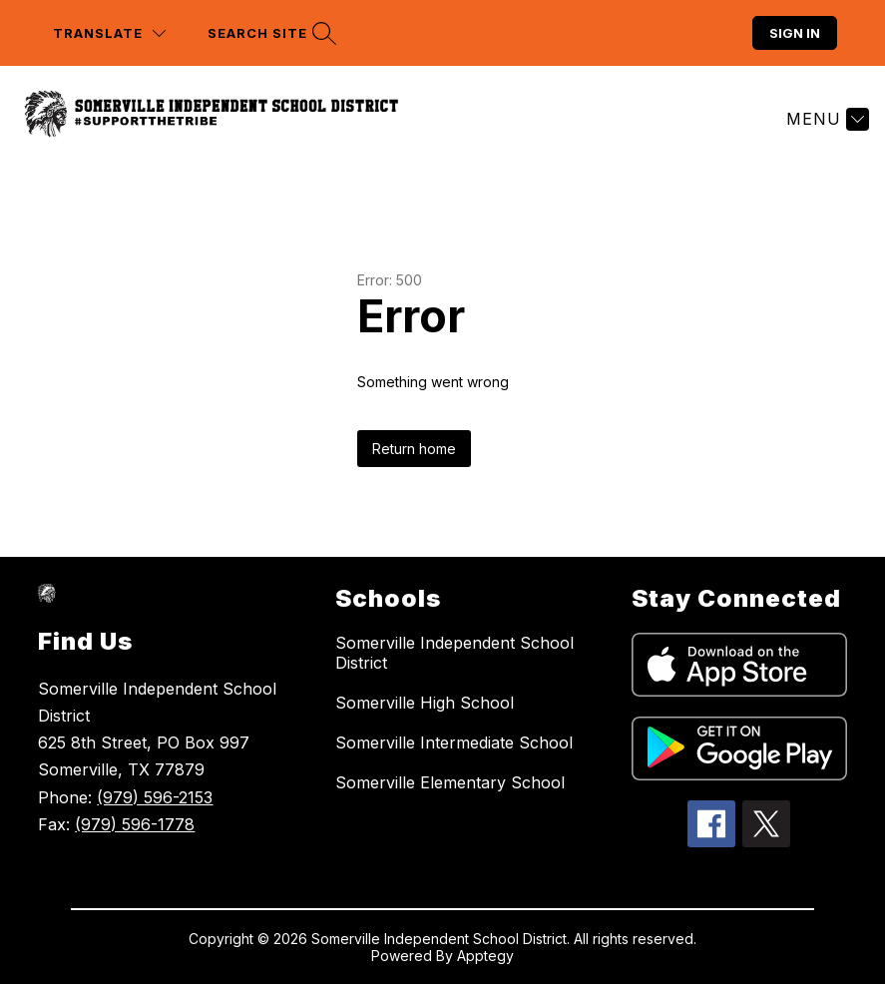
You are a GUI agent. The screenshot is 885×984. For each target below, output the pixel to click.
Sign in (794, 33)
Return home (414, 448)
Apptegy (485, 955)
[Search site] (269, 33)
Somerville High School (424, 703)
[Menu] (825, 119)
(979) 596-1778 (135, 824)
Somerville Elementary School (450, 782)
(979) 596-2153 (155, 797)
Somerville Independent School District (454, 653)
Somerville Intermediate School (454, 742)
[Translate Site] (109, 33)
